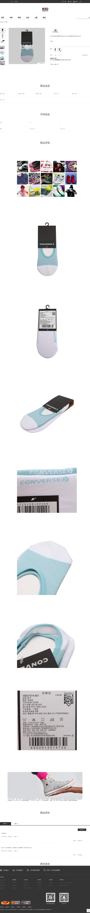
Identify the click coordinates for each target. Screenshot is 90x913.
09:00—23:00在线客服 (53, 870)
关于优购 (2, 907)
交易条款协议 (2, 880)
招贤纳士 (13, 907)
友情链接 (29, 907)
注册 (65, 1)
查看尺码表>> (85, 55)
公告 (80, 1)
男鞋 (19, 17)
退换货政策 (39, 882)
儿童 (35, 17)
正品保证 (6, 870)
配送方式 (26, 885)
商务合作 (7, 907)
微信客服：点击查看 (64, 885)
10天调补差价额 (34, 870)
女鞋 (10, 17)
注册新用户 (2, 882)
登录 (63, 1)
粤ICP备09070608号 (24, 909)
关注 (12, 1)
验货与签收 (14, 885)
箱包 (44, 17)
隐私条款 (2, 888)
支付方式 (26, 882)
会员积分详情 (2, 885)
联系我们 (51, 885)
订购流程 (14, 882)
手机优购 (18, 907)
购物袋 (75, 1)
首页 (2, 17)
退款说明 (39, 885)
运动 (27, 17)
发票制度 (39, 888)
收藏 (51, 64)
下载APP (16, 1)
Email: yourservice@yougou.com (66, 882)
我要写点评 (82, 829)
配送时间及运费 (27, 888)
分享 (57, 64)
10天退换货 (19, 870)
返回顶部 (88, 910)
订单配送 (14, 888)
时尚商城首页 (57, 59)
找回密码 (51, 882)
